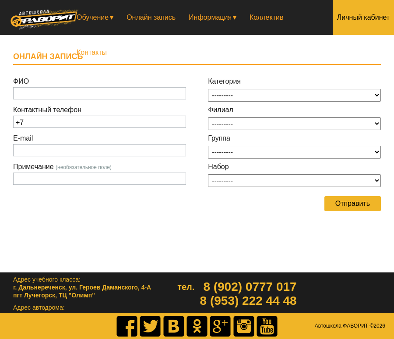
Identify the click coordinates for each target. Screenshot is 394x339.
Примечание (62, 166)
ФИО (21, 81)
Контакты (92, 52)
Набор (218, 166)
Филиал (220, 109)
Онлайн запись (151, 17)
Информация (210, 17)
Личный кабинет (363, 17)
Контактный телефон (47, 109)
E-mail (23, 138)
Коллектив (266, 17)
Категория (224, 81)
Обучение (93, 17)
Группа (219, 138)
